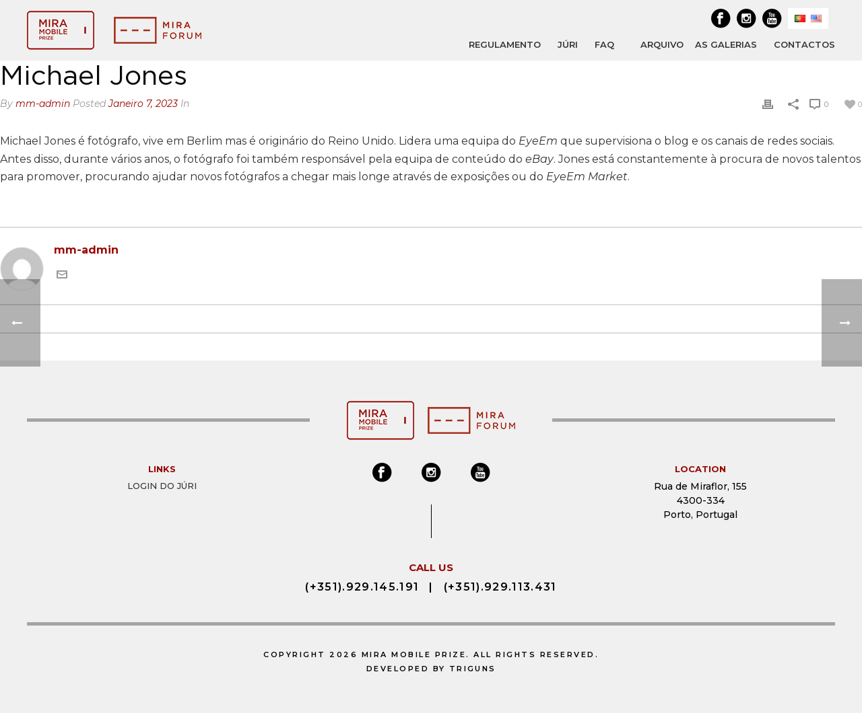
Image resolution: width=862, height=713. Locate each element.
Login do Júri (162, 485)
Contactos (804, 44)
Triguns (473, 666)
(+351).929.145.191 (361, 584)
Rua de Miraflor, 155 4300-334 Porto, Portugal (700, 500)
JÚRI (568, 44)
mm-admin (42, 104)
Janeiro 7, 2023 (143, 104)
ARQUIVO (662, 45)
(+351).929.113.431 (501, 584)
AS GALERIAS (726, 44)
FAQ (604, 44)
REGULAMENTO (505, 44)
